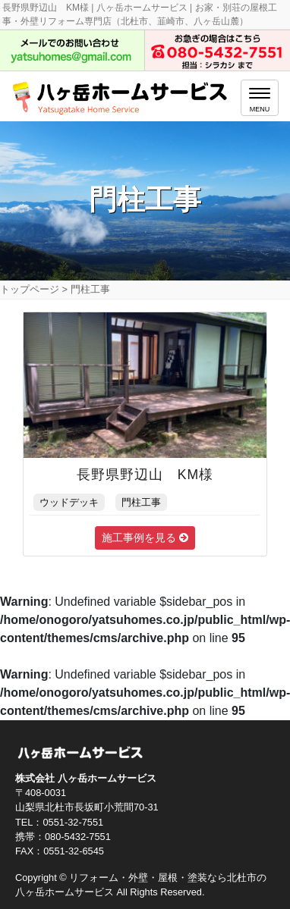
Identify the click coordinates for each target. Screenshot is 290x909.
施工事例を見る (145, 537)
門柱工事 (141, 502)
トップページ (29, 289)
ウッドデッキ (69, 502)
